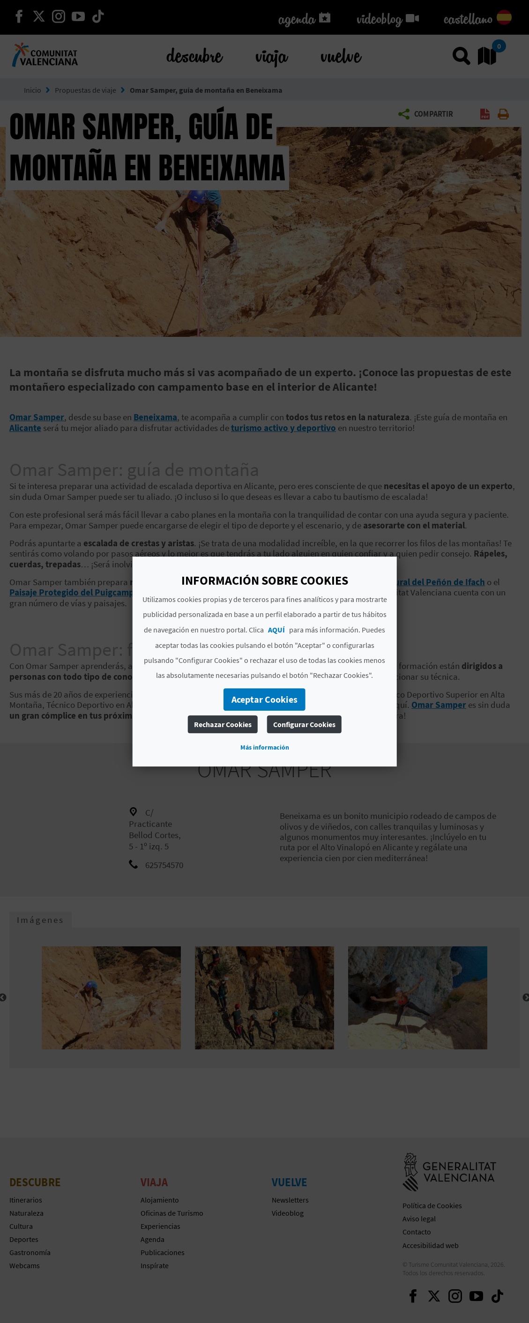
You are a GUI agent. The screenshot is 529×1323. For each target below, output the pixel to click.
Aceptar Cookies (264, 699)
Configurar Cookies (304, 724)
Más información (264, 747)
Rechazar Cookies (223, 724)
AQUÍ (276, 629)
